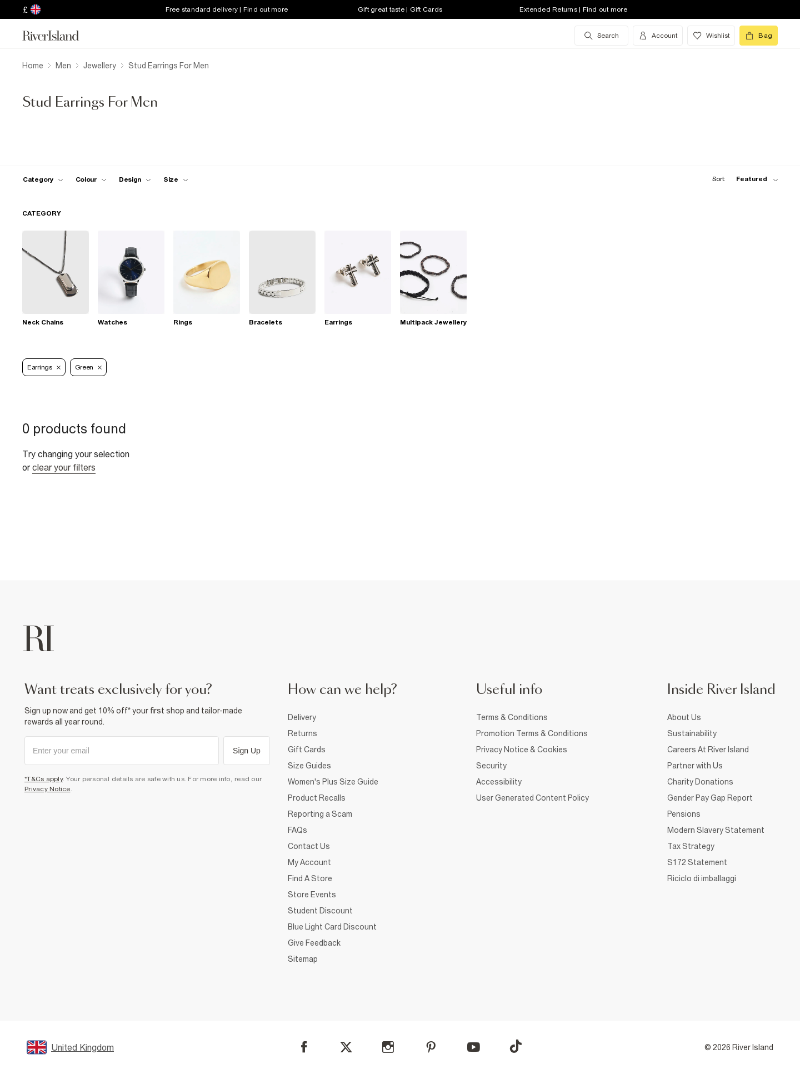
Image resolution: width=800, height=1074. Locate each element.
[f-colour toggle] (91, 179)
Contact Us (309, 846)
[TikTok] (515, 1046)
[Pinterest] (430, 1047)
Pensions (684, 814)
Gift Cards (307, 749)
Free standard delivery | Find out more (227, 9)
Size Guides (309, 765)
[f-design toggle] (135, 179)
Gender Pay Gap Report (710, 797)
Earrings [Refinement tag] (44, 367)
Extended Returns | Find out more (573, 9)
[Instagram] (388, 1047)
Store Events (312, 894)
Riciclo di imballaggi (701, 878)
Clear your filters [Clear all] (64, 467)
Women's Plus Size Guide (333, 781)
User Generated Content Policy (532, 797)
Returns (302, 733)
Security (491, 765)
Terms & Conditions (512, 717)
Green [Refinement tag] (88, 367)
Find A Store (310, 878)
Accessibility (499, 781)
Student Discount (320, 910)
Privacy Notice (47, 789)
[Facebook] (304, 1047)
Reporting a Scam (320, 814)
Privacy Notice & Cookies (521, 749)
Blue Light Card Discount (332, 926)
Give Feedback (314, 942)
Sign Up (247, 750)
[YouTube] (473, 1047)
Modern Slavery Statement (715, 830)
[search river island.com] (601, 35)
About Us (684, 717)
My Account (309, 862)
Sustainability (692, 733)
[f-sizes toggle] (175, 179)
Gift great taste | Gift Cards (400, 9)
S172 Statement (697, 862)
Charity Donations (700, 781)
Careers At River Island (708, 749)
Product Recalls (317, 797)
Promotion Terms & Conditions (532, 733)
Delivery (302, 717)
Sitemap (303, 959)
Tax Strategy (690, 846)
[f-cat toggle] (43, 179)
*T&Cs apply (43, 779)
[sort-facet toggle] (742, 179)
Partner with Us (695, 765)
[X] (346, 1047)
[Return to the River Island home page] (59, 35)
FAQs (297, 830)
